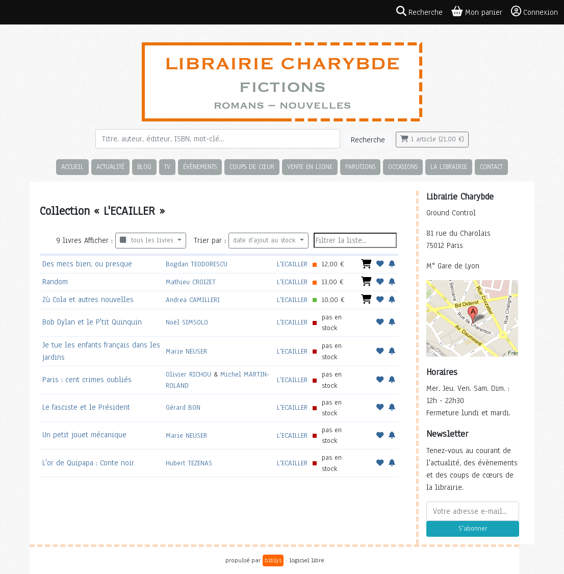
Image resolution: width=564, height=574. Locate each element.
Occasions (403, 166)
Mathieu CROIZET (191, 282)
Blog (144, 166)
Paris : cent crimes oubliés (87, 380)
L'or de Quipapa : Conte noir (88, 463)
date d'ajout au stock (265, 240)
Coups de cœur (251, 166)
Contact (491, 166)
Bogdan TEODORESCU (196, 264)
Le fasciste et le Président (86, 407)
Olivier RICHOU (188, 374)
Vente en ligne (309, 166)
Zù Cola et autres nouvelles (88, 299)
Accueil (72, 166)
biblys (273, 560)
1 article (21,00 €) (432, 139)
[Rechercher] (217, 138)
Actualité (110, 166)
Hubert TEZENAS (189, 463)
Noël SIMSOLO (187, 322)
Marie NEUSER (186, 351)
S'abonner (472, 528)
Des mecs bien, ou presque (87, 264)
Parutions (360, 166)
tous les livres (147, 240)
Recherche (368, 140)
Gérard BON (183, 407)
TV (167, 166)
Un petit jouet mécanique (84, 435)
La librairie (448, 166)
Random (55, 282)
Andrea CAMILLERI (193, 300)
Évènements (200, 166)
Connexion (534, 11)
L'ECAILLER (292, 264)
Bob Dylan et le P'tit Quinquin (92, 322)
